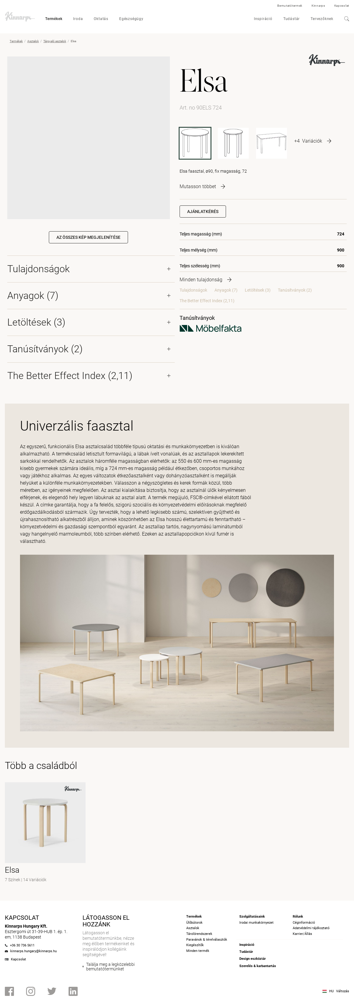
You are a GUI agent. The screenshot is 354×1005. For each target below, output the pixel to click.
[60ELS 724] (233, 143)
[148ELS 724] (271, 143)
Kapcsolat (341, 5)
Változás (342, 991)
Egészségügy (131, 19)
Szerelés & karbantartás (257, 966)
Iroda (78, 19)
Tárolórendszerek (199, 934)
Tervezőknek (322, 19)
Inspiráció (263, 19)
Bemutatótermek (289, 5)
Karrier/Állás (302, 934)
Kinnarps (318, 5)
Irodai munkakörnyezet (256, 923)
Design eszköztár (252, 959)
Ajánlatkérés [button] (202, 211)
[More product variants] (312, 141)
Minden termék (197, 951)
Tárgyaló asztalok (54, 41)
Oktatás (101, 19)
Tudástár (291, 19)
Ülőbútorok (194, 923)
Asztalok (33, 41)
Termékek (53, 19)
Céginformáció (304, 923)
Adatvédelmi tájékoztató (311, 928)
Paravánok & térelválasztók (206, 940)
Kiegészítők (195, 945)
